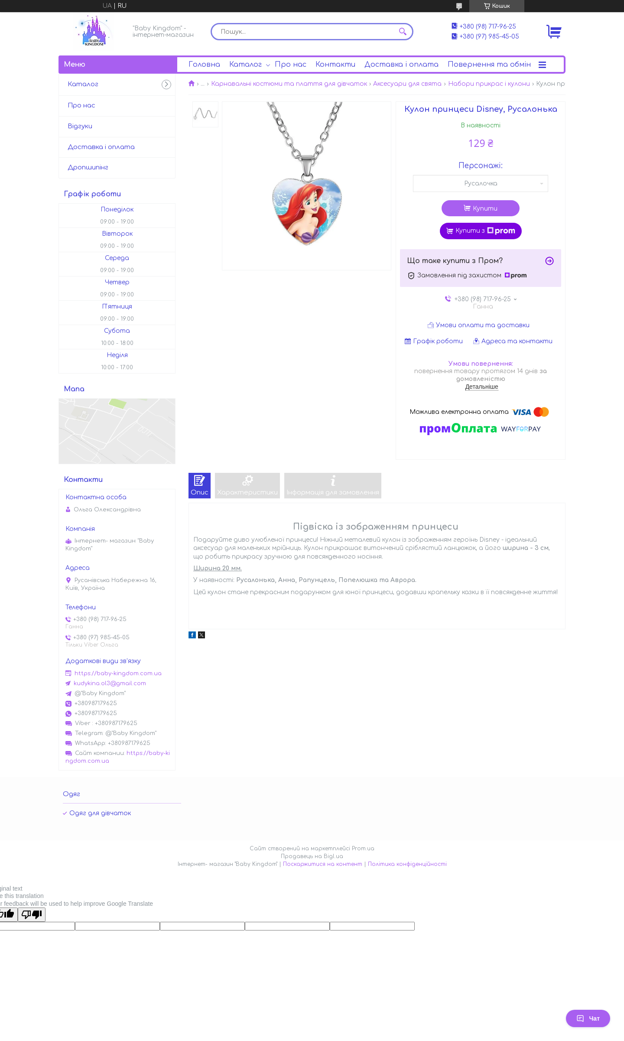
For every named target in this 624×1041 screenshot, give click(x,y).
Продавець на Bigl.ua (312, 856)
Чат (588, 1018)
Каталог (245, 64)
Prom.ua (363, 849)
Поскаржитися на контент (322, 864)
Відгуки (80, 126)
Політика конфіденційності (407, 864)
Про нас (290, 64)
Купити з (485, 231)
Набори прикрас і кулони (489, 84)
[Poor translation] (32, 915)
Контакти (335, 64)
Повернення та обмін (489, 64)
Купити (485, 208)
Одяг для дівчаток (100, 813)
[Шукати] (402, 31)
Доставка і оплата (401, 64)
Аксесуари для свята (407, 84)
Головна (204, 64)
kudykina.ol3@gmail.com (110, 683)
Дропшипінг (88, 167)
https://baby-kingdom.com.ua (118, 673)
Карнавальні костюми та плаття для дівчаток (289, 84)
